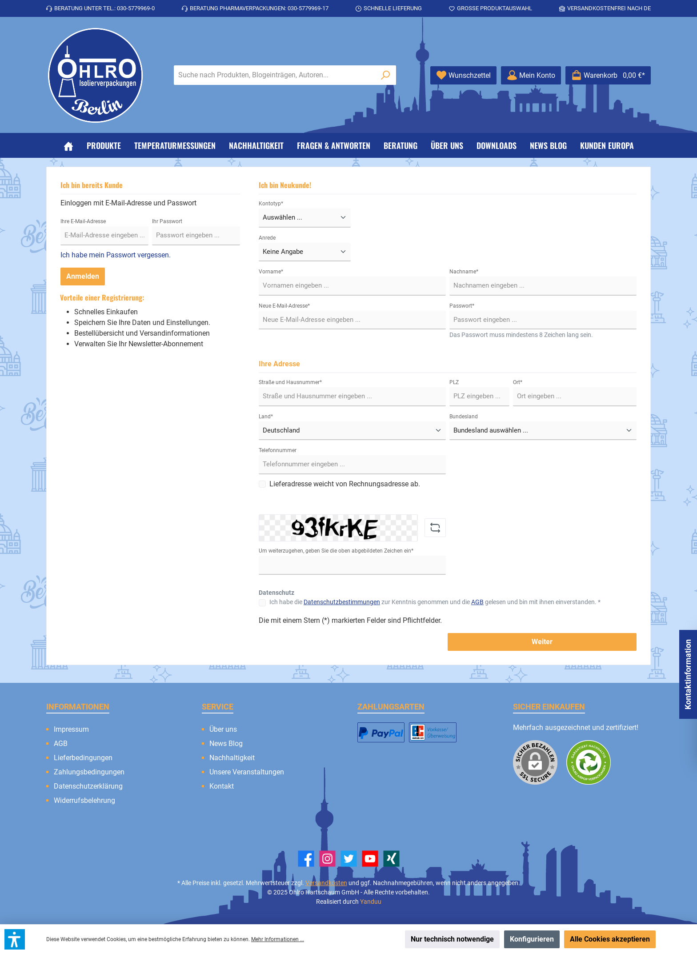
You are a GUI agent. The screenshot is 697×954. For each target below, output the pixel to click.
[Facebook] (306, 859)
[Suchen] (385, 75)
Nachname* (463, 272)
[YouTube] (370, 859)
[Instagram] (327, 859)
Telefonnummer (277, 450)
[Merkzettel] (463, 75)
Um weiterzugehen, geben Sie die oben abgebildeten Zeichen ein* (336, 551)
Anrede (267, 238)
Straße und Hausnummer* (290, 382)
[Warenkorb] (608, 75)
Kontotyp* (271, 203)
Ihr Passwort (167, 221)
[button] (14, 939)
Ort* (517, 382)
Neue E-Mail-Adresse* (284, 306)
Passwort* (461, 306)
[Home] (68, 145)
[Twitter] (349, 859)
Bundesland (463, 416)
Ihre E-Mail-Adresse (83, 221)
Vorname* (271, 272)
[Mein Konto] (531, 75)
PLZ (454, 382)
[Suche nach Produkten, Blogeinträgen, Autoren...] (275, 75)
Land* (266, 416)
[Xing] (391, 859)
